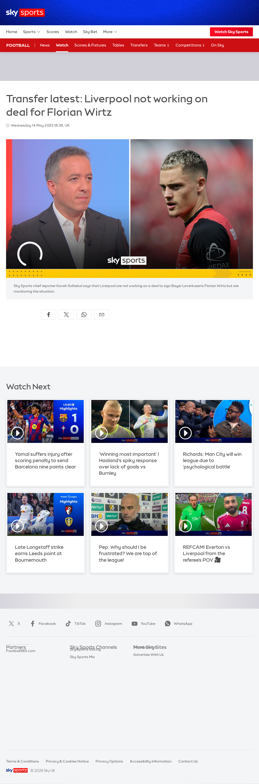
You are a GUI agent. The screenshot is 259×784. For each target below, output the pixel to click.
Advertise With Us (148, 715)
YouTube (142, 623)
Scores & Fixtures (90, 45)
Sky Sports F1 (81, 693)
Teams (161, 45)
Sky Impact (143, 700)
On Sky (217, 45)
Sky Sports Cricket (85, 678)
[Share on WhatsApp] (84, 315)
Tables (118, 45)
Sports (32, 32)
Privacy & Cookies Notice (67, 761)
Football (18, 45)
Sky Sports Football (86, 670)
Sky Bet (90, 32)
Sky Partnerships (147, 693)
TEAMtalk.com (19, 670)
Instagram (107, 623)
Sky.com (140, 655)
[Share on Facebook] (48, 315)
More (110, 32)
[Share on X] (66, 315)
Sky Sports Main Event (88, 655)
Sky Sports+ (80, 723)
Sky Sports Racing (85, 730)
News (45, 45)
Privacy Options (109, 761)
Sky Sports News (84, 715)
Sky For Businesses (149, 685)
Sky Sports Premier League (92, 662)
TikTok (74, 623)
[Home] (25, 13)
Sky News (141, 662)
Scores (53, 32)
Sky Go (139, 670)
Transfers (139, 45)
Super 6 (12, 662)
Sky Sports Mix (82, 738)
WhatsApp (177, 623)
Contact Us (188, 761)
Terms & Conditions (22, 761)
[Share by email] (101, 315)
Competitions (190, 45)
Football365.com (20, 678)
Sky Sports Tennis (85, 700)
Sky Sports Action (85, 708)
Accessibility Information (150, 761)
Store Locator (145, 708)
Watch (71, 32)
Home (11, 32)
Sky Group (142, 678)
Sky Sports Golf (83, 685)
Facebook (42, 623)
